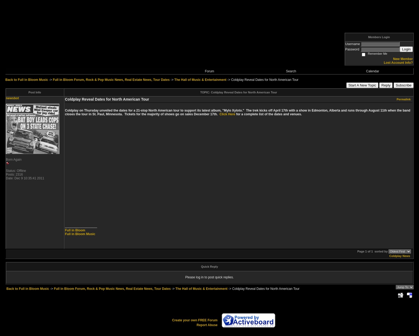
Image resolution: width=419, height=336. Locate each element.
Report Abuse (207, 325)
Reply (385, 85)
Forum (209, 71)
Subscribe (404, 85)
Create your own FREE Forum (195, 320)
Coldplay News (399, 256)
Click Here (227, 114)
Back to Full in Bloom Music (26, 80)
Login (406, 49)
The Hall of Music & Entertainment (200, 80)
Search (291, 71)
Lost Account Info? (398, 63)
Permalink (404, 99)
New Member (403, 59)
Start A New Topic (362, 85)
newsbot (12, 98)
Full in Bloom (75, 230)
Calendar (372, 71)
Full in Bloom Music (80, 234)
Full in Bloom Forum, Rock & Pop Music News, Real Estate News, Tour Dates (111, 80)
